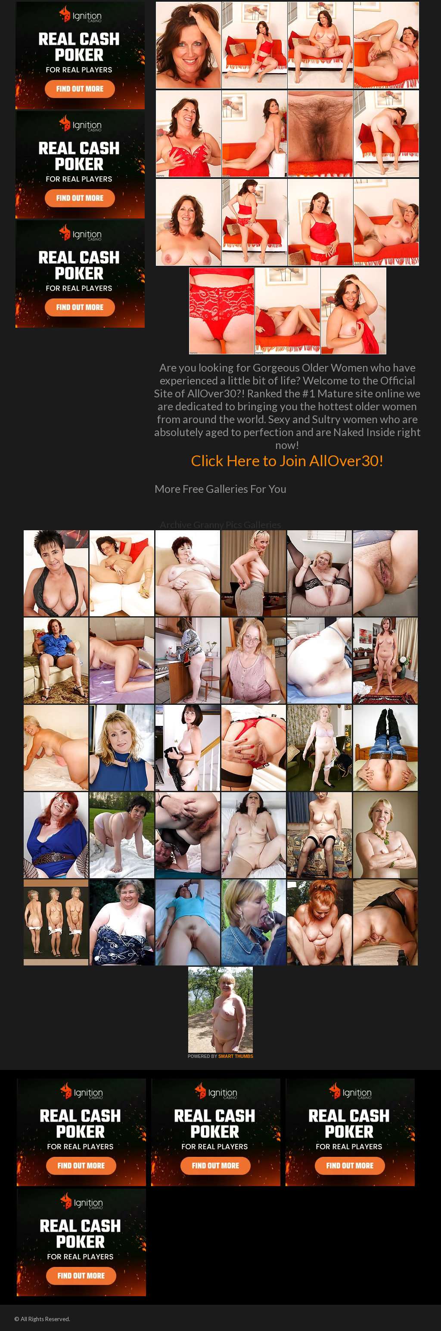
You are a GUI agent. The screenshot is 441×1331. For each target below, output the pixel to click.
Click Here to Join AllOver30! (287, 460)
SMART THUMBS (235, 1056)
